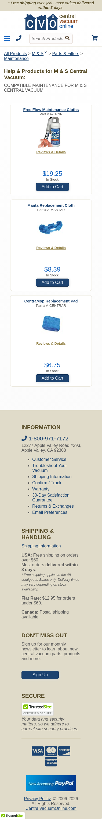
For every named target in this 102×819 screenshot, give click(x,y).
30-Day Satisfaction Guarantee (51, 497)
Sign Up (40, 674)
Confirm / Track (46, 482)
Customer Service (49, 459)
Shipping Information (52, 476)
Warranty (40, 489)
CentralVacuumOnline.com (51, 808)
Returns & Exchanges (53, 506)
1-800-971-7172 (44, 438)
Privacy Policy (37, 798)
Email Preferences (49, 512)
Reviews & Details (51, 152)
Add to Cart (52, 186)
